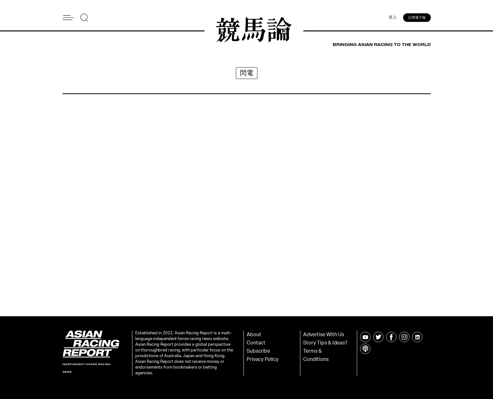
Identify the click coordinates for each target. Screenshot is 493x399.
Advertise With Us (323, 334)
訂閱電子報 (417, 17)
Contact (256, 342)
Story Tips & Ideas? (325, 342)
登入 (393, 18)
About (254, 334)
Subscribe (258, 351)
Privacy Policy (262, 359)
